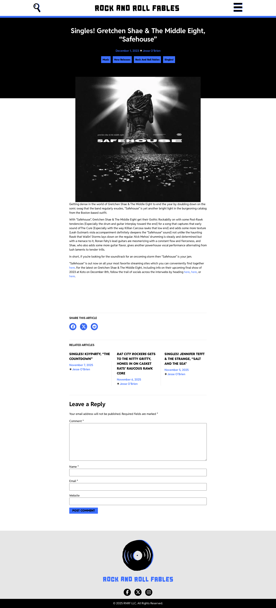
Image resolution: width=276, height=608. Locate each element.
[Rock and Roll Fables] (137, 8)
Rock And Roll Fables (147, 59)
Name (74, 466)
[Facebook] (127, 592)
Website (74, 495)
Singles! (169, 59)
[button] (37, 8)
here (72, 268)
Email (73, 481)
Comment (76, 421)
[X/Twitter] (138, 592)
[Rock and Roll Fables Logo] (138, 561)
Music (106, 59)
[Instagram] (148, 592)
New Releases (122, 59)
